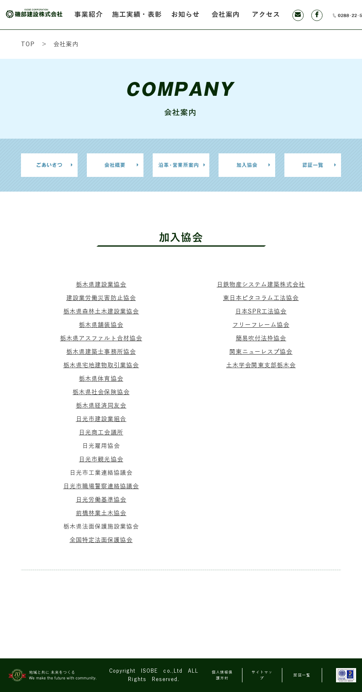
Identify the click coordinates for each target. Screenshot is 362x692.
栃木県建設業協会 (101, 285)
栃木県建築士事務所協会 (101, 352)
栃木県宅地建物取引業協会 (101, 365)
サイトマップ (262, 675)
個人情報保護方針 (222, 675)
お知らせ (185, 14)
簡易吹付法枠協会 (261, 338)
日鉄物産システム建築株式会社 (261, 285)
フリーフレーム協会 (260, 325)
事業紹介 (88, 14)
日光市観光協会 (101, 459)
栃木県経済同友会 (101, 406)
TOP (28, 44)
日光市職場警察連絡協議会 (101, 486)
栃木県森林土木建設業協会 (101, 311)
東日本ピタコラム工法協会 (261, 298)
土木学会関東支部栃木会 (261, 365)
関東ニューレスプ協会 (261, 352)
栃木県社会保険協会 (101, 392)
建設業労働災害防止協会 (101, 298)
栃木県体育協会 (101, 379)
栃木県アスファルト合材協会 (101, 338)
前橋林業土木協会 (101, 513)
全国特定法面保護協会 (101, 540)
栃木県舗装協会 (101, 325)
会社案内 (225, 14)
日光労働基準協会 (101, 500)
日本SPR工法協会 (260, 311)
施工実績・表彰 (137, 14)
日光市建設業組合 (101, 419)
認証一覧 (302, 675)
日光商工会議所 (101, 432)
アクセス (266, 14)
